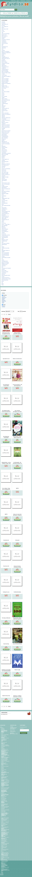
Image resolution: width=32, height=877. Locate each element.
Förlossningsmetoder (4, 869)
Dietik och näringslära (5, 71)
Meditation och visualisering (6, 83)
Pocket (3, 30)
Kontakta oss (16, 13)
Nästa (9, 314)
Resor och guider (4, 96)
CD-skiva (3, 296)
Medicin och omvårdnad (5, 51)
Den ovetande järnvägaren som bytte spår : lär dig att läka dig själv (17, 411)
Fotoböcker (3, 148)
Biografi (2, 747)
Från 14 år (3, 167)
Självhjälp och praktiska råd (6, 52)
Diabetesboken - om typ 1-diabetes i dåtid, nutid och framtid (6, 463)
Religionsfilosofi (4, 187)
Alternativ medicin (4, 147)
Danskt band (4, 297)
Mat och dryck (4, 88)
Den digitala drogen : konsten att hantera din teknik (6, 411)
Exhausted (17, 540)
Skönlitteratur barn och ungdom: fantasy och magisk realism (5, 217)
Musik (2, 283)
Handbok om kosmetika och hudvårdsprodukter (6, 670)
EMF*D (17, 488)
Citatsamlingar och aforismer (6, 153)
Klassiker (3, 140)
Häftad (3, 299)
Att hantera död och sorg (5, 127)
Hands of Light (17, 669)
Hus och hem (4, 223)
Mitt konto (23, 13)
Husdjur (3, 84)
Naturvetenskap (4, 101)
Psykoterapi (3, 166)
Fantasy (2, 767)
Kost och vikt (4, 233)
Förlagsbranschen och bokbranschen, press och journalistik (6, 58)
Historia (3, 90)
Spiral (3, 302)
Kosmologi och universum (6, 39)
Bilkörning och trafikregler (6, 191)
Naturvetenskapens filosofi (6, 275)
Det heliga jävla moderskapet (6, 437)
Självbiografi (3, 774)
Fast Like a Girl (6, 566)
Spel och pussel (4, 149)
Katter (2, 242)
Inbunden (3, 300)
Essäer (3, 204)
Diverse (2, 835)
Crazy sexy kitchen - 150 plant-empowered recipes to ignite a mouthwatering (17, 385)
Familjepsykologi (3, 847)
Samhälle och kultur (5, 186)
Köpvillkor (1, 874)
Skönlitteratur (4, 53)
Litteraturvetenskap (5, 43)
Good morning (6, 643)
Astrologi (3, 38)
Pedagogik (3, 128)
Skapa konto (13, 0)
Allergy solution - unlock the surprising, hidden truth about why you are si (17, 333)
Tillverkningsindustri (5, 237)
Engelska (3, 305)
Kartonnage (4, 301)
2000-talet (3, 115)
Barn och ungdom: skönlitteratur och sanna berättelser (5, 63)
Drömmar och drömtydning (6, 168)
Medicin (3, 238)
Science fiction (3, 811)
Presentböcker (4, 152)
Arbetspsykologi (4, 230)
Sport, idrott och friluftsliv (5, 91)
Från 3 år (3, 162)
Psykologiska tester (4, 859)
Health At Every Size (6, 695)
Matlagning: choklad (5, 239)
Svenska (3, 276)
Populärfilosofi (3, 825)
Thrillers (3, 129)
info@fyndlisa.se (12, 731)
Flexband (3, 298)
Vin (2, 181)
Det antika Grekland (5, 236)
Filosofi (3, 77)
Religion (3, 246)
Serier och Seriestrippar (5, 252)
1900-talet (3, 116)
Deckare (3, 95)
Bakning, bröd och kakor (4, 788)
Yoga (2, 32)
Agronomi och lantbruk (5, 262)
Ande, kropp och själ (4, 731)
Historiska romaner (5, 110)
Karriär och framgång (5, 79)
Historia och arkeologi (5, 78)
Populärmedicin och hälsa (5, 843)
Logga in (17, 0)
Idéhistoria (3, 274)
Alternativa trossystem (4, 759)
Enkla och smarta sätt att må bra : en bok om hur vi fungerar (17, 515)
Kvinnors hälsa (4, 270)
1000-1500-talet (4, 180)
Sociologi (3, 256)
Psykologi (3, 50)
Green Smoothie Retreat (17, 643)
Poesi (2, 743)
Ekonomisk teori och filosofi (6, 130)
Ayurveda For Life (6, 358)
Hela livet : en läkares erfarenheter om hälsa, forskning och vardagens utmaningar (17, 696)
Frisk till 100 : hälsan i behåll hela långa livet (17, 618)
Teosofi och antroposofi (5, 255)
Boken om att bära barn (17, 358)
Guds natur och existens (5, 243)
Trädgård (3, 97)
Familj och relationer (4, 839)
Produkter (9, 13)
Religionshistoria (4, 244)
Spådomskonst (4, 65)
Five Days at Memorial (6, 617)
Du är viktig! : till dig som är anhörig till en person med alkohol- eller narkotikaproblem (6, 489)
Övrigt (2, 284)
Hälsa (2, 44)
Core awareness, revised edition (6, 385)
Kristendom (3, 56)
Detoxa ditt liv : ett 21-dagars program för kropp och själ (17, 437)
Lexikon (2, 858)
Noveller (3, 185)
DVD (2, 45)
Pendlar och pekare (5, 82)
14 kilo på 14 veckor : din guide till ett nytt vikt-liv (6, 333)
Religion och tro (4, 34)
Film (2, 282)
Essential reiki (6, 540)
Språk (2, 104)
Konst (2, 111)
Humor (3, 89)
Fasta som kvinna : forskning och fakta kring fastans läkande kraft (17, 567)
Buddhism (3, 156)
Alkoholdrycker (4, 192)
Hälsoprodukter (4, 207)
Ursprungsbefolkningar (4, 855)
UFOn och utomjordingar (5, 33)
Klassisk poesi (4, 169)
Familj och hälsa (4, 179)
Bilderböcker (4, 146)
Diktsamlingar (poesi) (5, 161)
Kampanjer (3, 21)
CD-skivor (3, 31)
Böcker (3, 281)
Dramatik (3, 107)
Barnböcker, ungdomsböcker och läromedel (5, 24)
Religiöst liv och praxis (5, 263)
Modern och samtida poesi (6, 188)
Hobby (3, 197)
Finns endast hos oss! (5, 165)
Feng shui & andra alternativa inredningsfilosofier (5, 201)
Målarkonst (3, 226)
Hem (4, 13)
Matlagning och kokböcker (5, 806)
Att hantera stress (3, 798)
